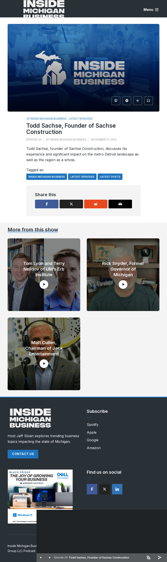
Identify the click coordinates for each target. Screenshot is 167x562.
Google (93, 440)
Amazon (94, 448)
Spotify (93, 424)
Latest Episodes (81, 118)
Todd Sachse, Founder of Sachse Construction (99, 557)
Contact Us (23, 454)
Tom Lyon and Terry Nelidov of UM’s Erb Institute (44, 269)
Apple (92, 432)
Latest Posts (110, 176)
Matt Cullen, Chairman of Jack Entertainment (44, 348)
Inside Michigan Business (48, 118)
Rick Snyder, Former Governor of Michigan (123, 269)
